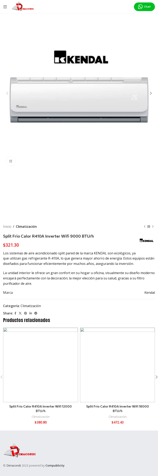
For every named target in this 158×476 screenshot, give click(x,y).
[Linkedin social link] (30, 313)
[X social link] (20, 313)
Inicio (7, 226)
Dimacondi (13, 465)
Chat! (144, 6)
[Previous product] (145, 227)
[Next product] (153, 227)
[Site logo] (22, 6)
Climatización (26, 226)
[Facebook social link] (15, 313)
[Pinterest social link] (25, 313)
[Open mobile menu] (5, 7)
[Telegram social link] (35, 313)
